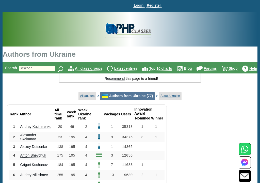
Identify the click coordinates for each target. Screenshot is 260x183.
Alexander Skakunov (28, 137)
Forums (218, 68)
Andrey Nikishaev (34, 175)
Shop (241, 68)
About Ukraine (170, 96)
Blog (196, 68)
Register (154, 5)
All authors (87, 96)
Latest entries (134, 68)
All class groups (97, 68)
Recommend (115, 79)
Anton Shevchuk (33, 155)
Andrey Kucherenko (35, 127)
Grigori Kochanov (33, 165)
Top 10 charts (169, 68)
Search (11, 68)
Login (138, 5)
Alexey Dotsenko (33, 147)
